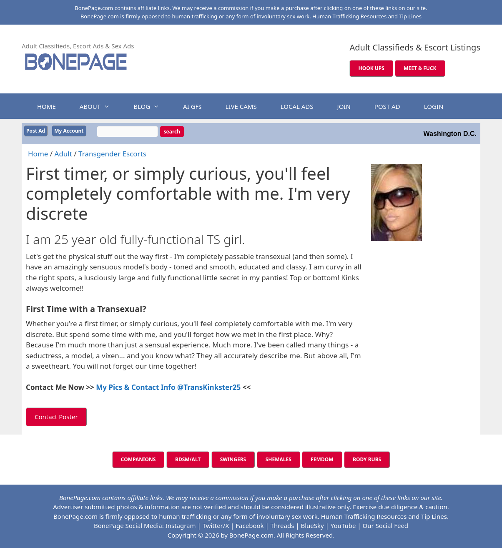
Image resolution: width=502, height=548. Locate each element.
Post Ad (35, 130)
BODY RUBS (367, 459)
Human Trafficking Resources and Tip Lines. (385, 516)
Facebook (250, 525)
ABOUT (99, 106)
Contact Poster (56, 416)
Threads (282, 525)
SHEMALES (278, 459)
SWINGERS (233, 459)
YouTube (343, 525)
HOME (46, 106)
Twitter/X (216, 525)
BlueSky (312, 525)
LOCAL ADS (297, 106)
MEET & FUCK (420, 68)
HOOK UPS (371, 68)
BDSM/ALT (188, 459)
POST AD (387, 106)
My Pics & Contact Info (136, 387)
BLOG (150, 106)
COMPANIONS (138, 459)
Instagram (181, 525)
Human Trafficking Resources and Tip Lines (367, 16)
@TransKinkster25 (209, 387)
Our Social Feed (386, 525)
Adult (63, 153)
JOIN (344, 106)
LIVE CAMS (241, 106)
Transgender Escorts (112, 153)
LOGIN (434, 106)
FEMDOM (322, 459)
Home (38, 153)
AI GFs (192, 106)
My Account (68, 130)
